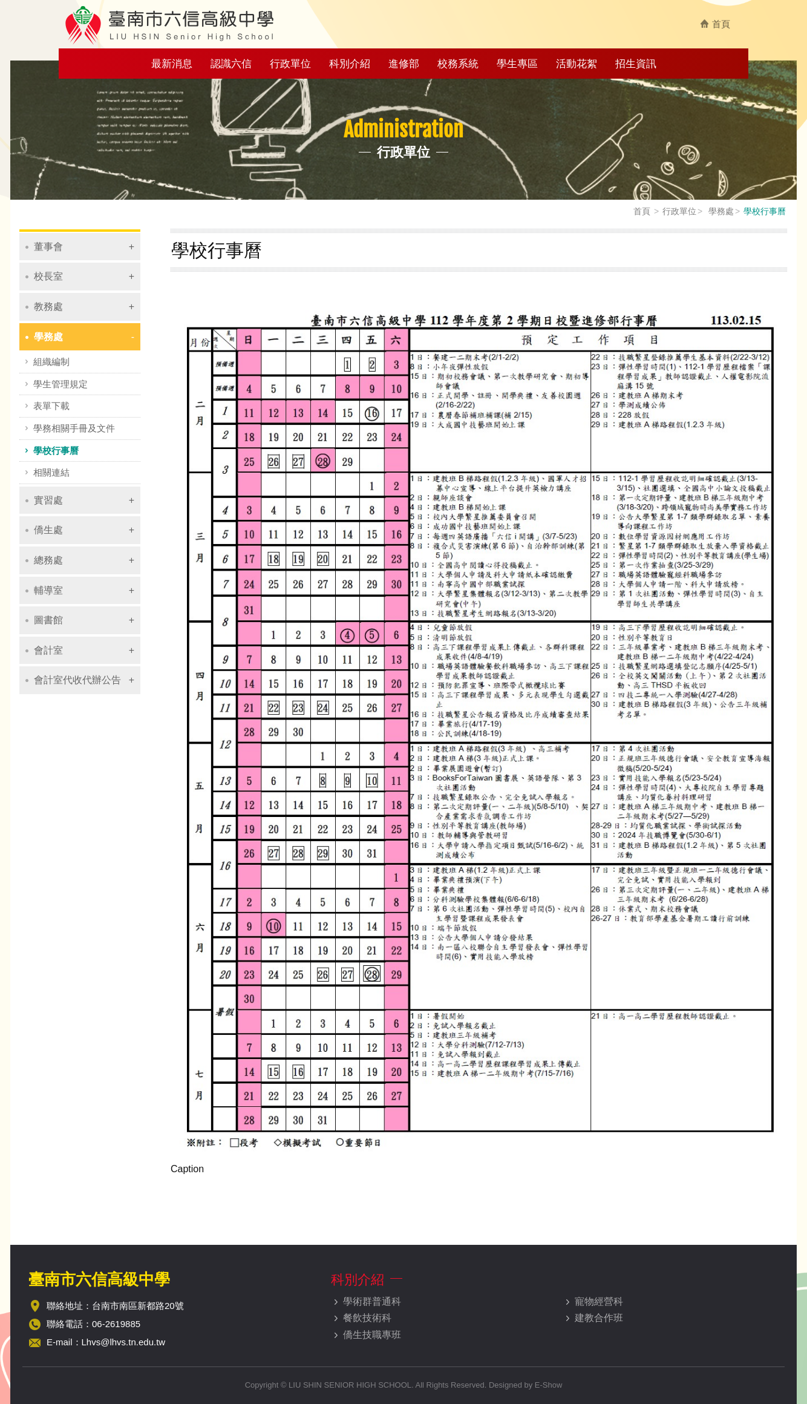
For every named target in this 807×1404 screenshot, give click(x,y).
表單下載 (51, 406)
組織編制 (51, 361)
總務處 (48, 560)
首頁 (721, 24)
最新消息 (171, 64)
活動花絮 (576, 64)
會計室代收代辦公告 (77, 680)
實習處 (48, 500)
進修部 (403, 64)
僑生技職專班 (372, 1335)
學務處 (720, 211)
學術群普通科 (372, 1301)
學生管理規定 (60, 384)
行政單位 (290, 64)
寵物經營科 (599, 1301)
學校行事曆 (56, 450)
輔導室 (48, 590)
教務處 (48, 306)
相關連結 (51, 472)
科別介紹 (349, 64)
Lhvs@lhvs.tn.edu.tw (124, 1342)
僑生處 (48, 530)
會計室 (48, 650)
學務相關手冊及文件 (74, 428)
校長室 (48, 276)
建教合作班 (599, 1318)
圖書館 (48, 620)
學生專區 (517, 64)
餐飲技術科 (367, 1318)
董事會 (48, 246)
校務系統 (458, 64)
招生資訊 (635, 64)
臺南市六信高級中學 (170, 25)
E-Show (549, 1384)
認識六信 (231, 64)
